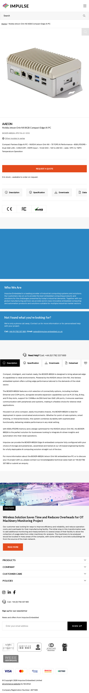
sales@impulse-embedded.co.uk (48, 331)
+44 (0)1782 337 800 (17, 331)
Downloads (62, 192)
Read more (13, 547)
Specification (37, 192)
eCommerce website (11, 684)
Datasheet (71, 363)
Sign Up (77, 626)
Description (12, 192)
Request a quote (44, 169)
